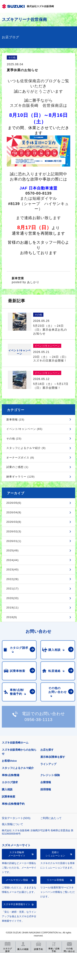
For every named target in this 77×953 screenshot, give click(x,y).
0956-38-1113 (39, 719)
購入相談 (7, 789)
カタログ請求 (10, 782)
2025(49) (12, 550)
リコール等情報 (55, 880)
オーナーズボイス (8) (20, 457)
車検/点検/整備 (10, 775)
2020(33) (12, 598)
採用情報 (45, 789)
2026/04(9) (13, 512)
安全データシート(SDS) (16, 818)
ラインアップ (48, 764)
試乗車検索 (8, 796)
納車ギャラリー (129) (20, 476)
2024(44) (12, 560)
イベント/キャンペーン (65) (24, 428)
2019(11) (12, 607)
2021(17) (12, 588)
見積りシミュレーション (55, 854)
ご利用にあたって (51, 818)
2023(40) (12, 569)
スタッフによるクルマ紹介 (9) (26, 447)
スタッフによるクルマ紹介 (18, 767)
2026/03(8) (13, 521)
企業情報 (45, 782)
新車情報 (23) (15, 419)
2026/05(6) (13, 502)
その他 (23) (14, 438)
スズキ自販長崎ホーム (15, 742)
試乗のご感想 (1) (17, 467)
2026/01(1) (13, 541)
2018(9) (11, 617)
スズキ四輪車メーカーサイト (16, 854)
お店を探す (47, 749)
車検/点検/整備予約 (13, 803)
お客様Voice (9, 760)
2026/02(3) (13, 531)
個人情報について (12, 824)
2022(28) (12, 579)
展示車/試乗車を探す (52, 756)
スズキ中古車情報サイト (16, 904)
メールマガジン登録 (17, 880)
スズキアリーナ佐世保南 (24, 19)
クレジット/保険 (50, 775)
